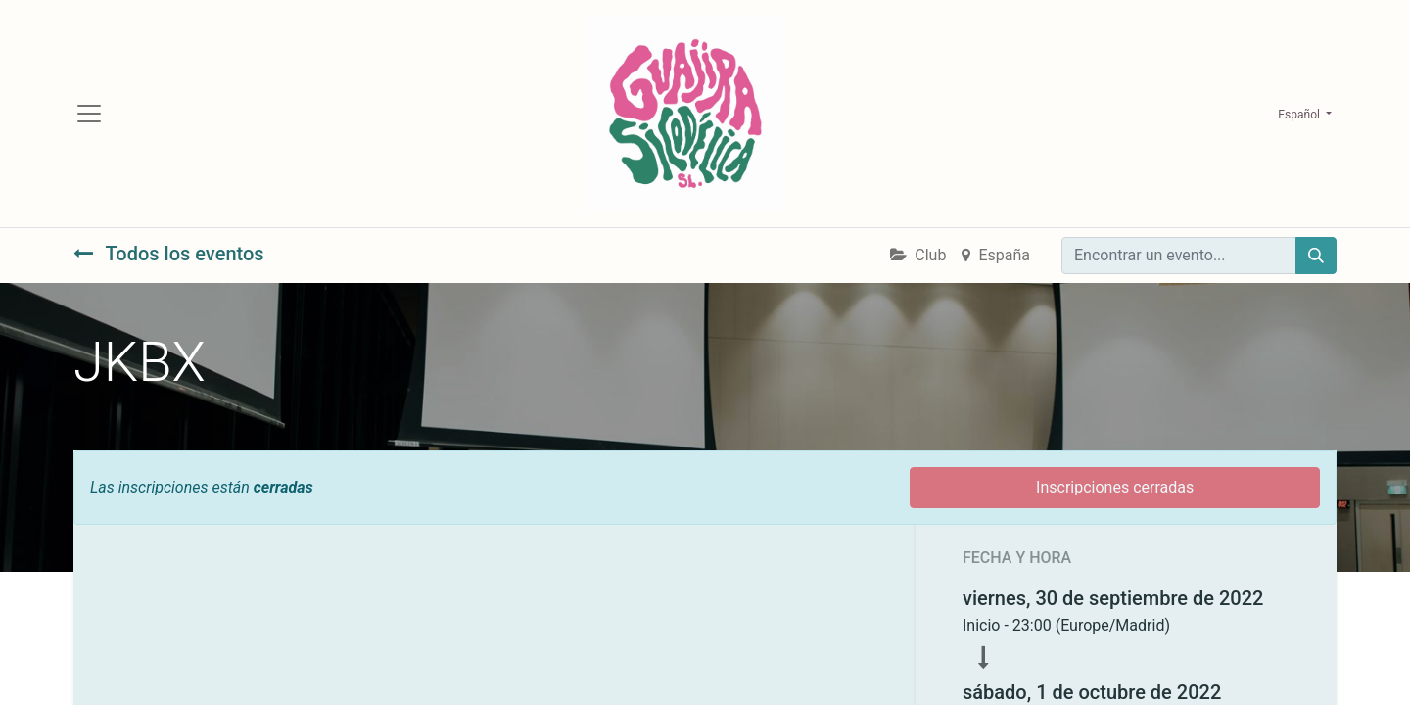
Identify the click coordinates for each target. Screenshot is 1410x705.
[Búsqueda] (1316, 255)
